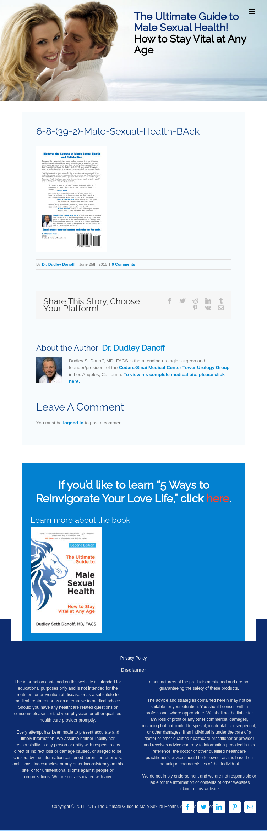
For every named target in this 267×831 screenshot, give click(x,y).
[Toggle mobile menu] (252, 11)
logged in (73, 422)
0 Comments (123, 264)
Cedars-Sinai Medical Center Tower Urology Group (174, 367)
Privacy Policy (133, 658)
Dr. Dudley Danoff (58, 264)
